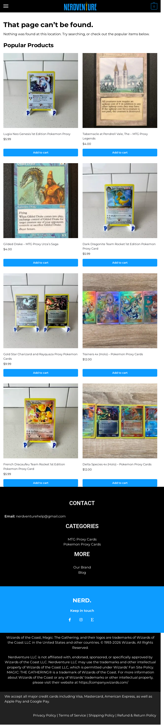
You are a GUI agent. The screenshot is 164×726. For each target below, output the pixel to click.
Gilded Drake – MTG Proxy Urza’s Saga (30, 244)
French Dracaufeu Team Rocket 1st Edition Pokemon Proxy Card (34, 467)
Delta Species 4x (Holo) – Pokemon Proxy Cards (117, 465)
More (82, 555)
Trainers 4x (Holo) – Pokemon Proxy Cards (113, 355)
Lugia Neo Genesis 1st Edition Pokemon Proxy (36, 134)
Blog (82, 573)
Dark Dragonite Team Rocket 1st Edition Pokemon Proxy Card (119, 246)
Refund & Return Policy (136, 716)
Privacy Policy (44, 716)
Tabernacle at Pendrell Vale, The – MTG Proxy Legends (115, 136)
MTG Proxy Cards (82, 540)
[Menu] (10, 6)
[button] (153, 6)
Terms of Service (72, 716)
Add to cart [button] (40, 152)
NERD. (82, 601)
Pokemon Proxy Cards (82, 545)
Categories (82, 527)
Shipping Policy (102, 716)
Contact (82, 504)
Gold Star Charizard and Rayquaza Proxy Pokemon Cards (40, 357)
